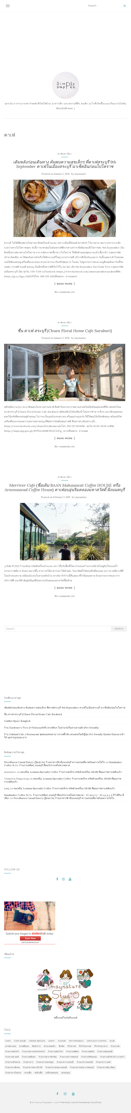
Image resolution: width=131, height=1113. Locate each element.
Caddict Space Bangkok (17, 720)
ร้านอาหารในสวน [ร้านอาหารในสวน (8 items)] (13, 1073)
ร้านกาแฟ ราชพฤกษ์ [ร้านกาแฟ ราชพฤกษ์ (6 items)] (69, 1057)
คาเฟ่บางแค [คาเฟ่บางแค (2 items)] (10, 1046)
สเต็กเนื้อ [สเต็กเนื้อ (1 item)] (38, 1073)
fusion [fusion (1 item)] (62, 1041)
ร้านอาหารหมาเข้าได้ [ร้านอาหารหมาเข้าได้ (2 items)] (32, 1067)
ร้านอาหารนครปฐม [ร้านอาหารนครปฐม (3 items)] (45, 1062)
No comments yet (65, 291)
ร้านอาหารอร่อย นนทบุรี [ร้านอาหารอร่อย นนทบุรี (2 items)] (56, 1067)
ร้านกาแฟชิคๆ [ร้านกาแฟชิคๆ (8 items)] (72, 1051)
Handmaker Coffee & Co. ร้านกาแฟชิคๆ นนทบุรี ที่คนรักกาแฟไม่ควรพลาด (63, 764)
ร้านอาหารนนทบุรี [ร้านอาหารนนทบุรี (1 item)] (85, 1062)
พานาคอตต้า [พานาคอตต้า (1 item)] (50, 1046)
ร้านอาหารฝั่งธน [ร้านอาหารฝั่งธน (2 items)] (12, 1067)
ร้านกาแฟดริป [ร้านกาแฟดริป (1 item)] (88, 1051)
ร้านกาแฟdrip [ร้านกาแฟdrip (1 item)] (12, 1051)
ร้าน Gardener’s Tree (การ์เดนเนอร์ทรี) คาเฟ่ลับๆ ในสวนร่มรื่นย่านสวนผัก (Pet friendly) (51, 727)
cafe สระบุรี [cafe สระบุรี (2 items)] (20, 1041)
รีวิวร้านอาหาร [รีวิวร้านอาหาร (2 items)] (100, 1046)
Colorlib (74, 1102)
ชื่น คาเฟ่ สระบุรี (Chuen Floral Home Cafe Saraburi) (65, 330)
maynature (80, 173)
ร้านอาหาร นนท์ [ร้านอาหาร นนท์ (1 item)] (103, 1062)
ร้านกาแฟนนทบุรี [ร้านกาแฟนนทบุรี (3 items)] (105, 1051)
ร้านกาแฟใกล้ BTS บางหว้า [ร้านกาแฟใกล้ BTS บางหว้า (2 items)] (112, 1057)
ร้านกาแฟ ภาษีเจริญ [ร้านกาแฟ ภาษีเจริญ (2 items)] (48, 1057)
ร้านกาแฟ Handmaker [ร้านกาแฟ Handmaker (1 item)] (33, 1051)
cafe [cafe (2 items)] (8, 1041)
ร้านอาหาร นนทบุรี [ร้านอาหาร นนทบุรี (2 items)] (65, 1062)
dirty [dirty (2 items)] (52, 1041)
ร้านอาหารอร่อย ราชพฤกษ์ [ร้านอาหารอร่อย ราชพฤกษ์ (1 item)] (82, 1067)
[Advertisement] (65, 37)
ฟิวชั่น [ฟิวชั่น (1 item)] (61, 1046)
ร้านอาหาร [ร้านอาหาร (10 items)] (28, 1062)
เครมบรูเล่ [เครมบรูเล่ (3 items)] (65, 1073)
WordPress (96, 1102)
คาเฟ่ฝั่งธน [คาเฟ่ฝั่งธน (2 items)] (24, 1046)
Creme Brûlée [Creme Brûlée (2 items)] (37, 1041)
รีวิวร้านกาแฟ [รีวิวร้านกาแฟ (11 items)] (85, 1046)
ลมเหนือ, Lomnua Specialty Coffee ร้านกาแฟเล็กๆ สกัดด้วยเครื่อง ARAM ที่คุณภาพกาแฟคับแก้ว (71, 771)
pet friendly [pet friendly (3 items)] (76, 1041)
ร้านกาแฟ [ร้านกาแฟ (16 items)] (115, 1046)
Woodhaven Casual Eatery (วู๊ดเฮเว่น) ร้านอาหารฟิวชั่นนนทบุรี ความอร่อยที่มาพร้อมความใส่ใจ (54, 762)
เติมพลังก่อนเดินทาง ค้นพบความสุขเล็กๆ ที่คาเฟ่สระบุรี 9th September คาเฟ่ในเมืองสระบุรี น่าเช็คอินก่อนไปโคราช (64, 164)
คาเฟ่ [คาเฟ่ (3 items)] (112, 1041)
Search (119, 628)
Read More (64, 283)
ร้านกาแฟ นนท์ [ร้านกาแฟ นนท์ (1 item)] (12, 1057)
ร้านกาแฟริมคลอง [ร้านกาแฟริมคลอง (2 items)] (89, 1057)
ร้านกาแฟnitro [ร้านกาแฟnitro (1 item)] (55, 1051)
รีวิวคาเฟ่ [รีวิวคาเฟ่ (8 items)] (72, 1046)
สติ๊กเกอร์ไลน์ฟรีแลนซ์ (65, 993)
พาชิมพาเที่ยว (65, 153)
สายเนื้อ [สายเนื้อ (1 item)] (28, 1073)
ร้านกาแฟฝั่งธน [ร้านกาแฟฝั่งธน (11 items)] (28, 1057)
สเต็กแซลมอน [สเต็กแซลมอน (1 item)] (52, 1073)
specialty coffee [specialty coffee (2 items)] (96, 1041)
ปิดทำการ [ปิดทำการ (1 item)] (36, 1046)
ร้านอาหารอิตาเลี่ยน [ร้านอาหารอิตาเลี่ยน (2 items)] (106, 1067)
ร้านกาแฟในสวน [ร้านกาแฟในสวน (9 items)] (12, 1062)
